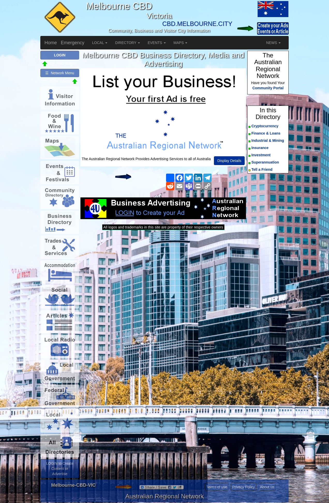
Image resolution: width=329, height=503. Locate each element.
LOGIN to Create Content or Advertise (59, 468)
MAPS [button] (181, 43)
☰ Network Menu (59, 73)
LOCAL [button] (99, 43)
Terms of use (216, 487)
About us (267, 487)
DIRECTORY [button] (127, 43)
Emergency (72, 42)
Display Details (229, 161)
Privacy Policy (243, 487)
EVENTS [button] (157, 43)
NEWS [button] (273, 43)
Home (50, 42)
